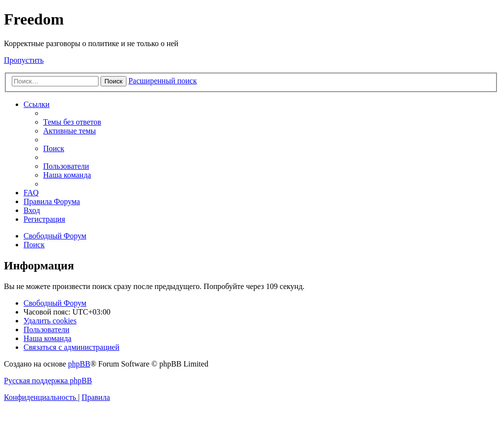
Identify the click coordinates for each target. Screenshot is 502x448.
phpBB (79, 364)
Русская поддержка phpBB (48, 380)
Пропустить (24, 60)
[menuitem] (72, 122)
